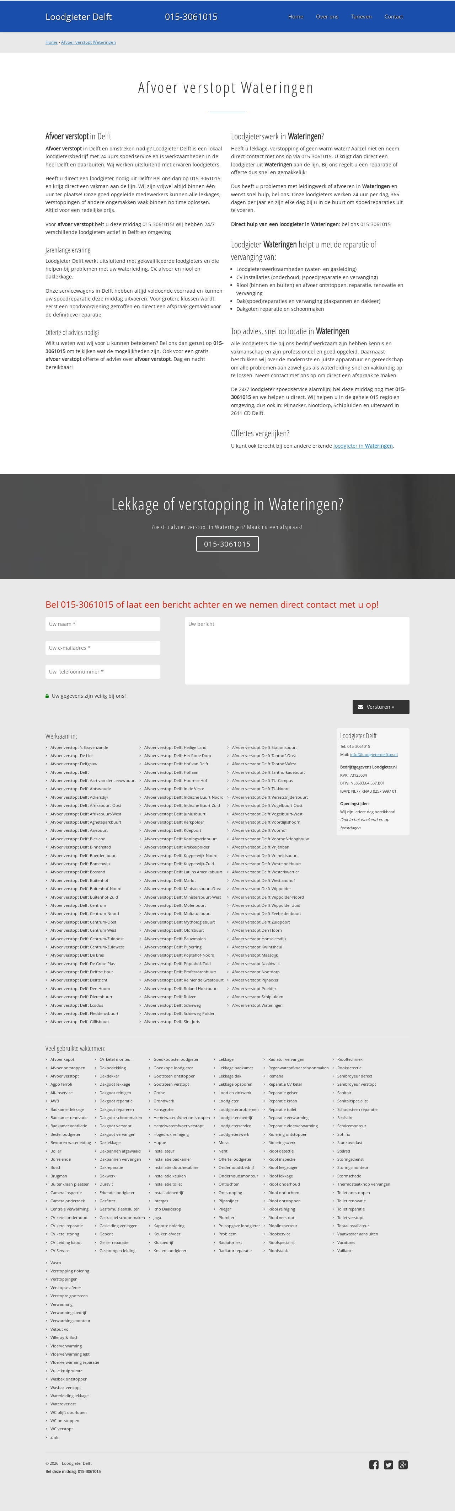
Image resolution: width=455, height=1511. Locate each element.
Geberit (106, 1233)
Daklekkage (110, 1142)
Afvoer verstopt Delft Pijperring (173, 946)
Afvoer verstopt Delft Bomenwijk (80, 863)
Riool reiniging (281, 1209)
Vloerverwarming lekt (70, 1354)
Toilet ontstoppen (353, 1192)
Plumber (226, 1217)
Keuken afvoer (167, 1233)
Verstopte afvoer (65, 1287)
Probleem (227, 1233)
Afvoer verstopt (64, 1076)
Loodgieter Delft (79, 16)
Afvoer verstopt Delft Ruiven (170, 996)
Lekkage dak (230, 1076)
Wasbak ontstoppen (68, 1379)
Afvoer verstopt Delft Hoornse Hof (175, 780)
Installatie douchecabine (176, 1167)
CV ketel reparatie (66, 1225)
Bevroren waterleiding (70, 1142)
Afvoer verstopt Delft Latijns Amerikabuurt (183, 871)
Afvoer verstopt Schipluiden (257, 996)
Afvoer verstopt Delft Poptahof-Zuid (177, 963)
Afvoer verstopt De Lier (71, 755)
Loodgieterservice (235, 1125)
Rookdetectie (349, 1067)
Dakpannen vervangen (120, 1159)
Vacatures (346, 1242)
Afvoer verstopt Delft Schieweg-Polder (179, 1013)
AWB (54, 1100)
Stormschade (349, 1176)
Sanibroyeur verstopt (356, 1084)
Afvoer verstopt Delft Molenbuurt (175, 905)
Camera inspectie (66, 1192)
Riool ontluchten (283, 1192)
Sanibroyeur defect (354, 1076)
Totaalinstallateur (353, 1225)
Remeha (275, 1076)
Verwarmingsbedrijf (68, 1312)
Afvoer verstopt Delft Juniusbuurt (174, 813)
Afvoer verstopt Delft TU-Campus (262, 780)
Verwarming (61, 1304)
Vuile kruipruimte (66, 1370)
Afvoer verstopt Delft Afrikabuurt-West (85, 813)
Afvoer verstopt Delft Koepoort (172, 830)
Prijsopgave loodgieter (239, 1225)
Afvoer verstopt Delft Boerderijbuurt (83, 855)
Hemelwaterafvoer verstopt (179, 1125)
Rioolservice (279, 1233)
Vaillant (344, 1250)
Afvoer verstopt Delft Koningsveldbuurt (180, 838)
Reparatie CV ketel (285, 1084)
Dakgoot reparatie (116, 1100)
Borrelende (60, 1159)
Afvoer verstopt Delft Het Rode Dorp (177, 755)
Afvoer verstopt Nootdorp (256, 971)
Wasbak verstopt (65, 1387)
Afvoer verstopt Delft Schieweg (172, 1005)
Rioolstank (278, 1250)
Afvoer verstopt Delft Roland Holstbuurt (181, 988)
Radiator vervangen (286, 1059)
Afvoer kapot (62, 1059)
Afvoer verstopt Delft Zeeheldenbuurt (266, 913)
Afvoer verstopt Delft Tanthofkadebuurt (268, 772)
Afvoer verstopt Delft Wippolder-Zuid (266, 905)
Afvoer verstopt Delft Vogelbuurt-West (267, 813)
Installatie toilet (168, 1184)
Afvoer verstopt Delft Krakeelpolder (176, 847)
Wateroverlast (63, 1403)
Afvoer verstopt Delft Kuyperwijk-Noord (181, 855)
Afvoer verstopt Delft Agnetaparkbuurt (85, 822)
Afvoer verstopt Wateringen (88, 42)
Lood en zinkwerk (235, 1092)
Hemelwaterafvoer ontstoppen (182, 1117)
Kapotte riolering (169, 1225)
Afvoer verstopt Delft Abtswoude (80, 788)
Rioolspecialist (281, 1242)
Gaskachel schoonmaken (122, 1217)
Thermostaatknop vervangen (363, 1184)
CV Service (59, 1250)
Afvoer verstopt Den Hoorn (257, 930)
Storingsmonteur (352, 1167)
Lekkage (226, 1059)
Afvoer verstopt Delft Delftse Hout (81, 971)
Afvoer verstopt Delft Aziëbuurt (79, 830)
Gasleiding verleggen (119, 1225)
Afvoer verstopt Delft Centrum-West (83, 930)
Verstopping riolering (69, 1270)
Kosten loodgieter (170, 1250)
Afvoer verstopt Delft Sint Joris (172, 1021)
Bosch (55, 1167)
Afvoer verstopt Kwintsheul (257, 946)
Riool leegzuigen (283, 1167)
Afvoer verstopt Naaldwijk (256, 963)
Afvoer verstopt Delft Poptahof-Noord (179, 955)
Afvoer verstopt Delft (69, 772)
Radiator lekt (230, 1242)
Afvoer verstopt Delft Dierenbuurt (81, 996)
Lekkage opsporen (235, 1084)
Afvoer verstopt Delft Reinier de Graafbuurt (184, 980)
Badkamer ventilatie (68, 1125)
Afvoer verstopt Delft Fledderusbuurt (84, 1013)
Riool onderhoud (284, 1184)
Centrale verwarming (69, 1209)
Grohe (159, 1092)
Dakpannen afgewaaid (120, 1151)
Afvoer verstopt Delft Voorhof (259, 830)
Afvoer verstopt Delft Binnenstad (80, 847)
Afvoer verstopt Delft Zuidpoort (261, 922)
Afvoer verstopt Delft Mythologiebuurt (179, 922)
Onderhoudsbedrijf (236, 1167)
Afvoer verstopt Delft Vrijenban (260, 847)
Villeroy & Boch (64, 1337)
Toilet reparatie (351, 1209)
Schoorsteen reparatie (357, 1109)
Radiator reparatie (235, 1250)
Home (52, 42)
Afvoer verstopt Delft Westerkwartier (265, 871)
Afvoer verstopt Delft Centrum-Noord (84, 913)
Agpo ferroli (61, 1084)
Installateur (164, 1151)
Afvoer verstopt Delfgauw (73, 763)
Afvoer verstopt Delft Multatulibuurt (177, 913)
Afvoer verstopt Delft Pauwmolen (175, 938)
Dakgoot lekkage (115, 1084)
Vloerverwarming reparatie (74, 1362)
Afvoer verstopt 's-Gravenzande (79, 747)
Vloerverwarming (66, 1345)
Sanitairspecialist (352, 1100)
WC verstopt (61, 1428)
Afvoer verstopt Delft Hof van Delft (176, 763)
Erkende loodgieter (117, 1192)
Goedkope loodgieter (173, 1067)
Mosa (224, 1142)
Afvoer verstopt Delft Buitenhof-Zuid (84, 897)
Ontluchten (229, 1184)
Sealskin (344, 1117)
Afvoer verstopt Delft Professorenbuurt (180, 971)
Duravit (106, 1184)
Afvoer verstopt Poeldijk (254, 988)
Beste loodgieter (65, 1134)
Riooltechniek (350, 1059)
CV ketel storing (64, 1233)
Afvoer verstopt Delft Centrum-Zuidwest (87, 946)
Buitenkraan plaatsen (70, 1184)
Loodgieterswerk (234, 1134)
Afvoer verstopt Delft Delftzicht (78, 980)
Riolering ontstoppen (287, 1134)
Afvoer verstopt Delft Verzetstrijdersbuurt (270, 797)
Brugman (58, 1176)
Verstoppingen (63, 1279)
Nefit (223, 1151)
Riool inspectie (281, 1159)
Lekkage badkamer (236, 1067)
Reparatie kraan (282, 1100)
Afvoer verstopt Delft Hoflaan (171, 772)
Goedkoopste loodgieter (176, 1059)
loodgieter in (363, 445)
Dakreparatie (111, 1167)
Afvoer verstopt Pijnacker (255, 980)
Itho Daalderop (167, 1209)
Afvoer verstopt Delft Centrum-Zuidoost (87, 938)
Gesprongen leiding (117, 1250)
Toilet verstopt (350, 1217)
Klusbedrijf (163, 1242)
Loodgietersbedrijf (235, 1117)
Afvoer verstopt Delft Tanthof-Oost (264, 755)
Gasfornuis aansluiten (120, 1209)
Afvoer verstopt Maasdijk (255, 955)
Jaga (157, 1217)
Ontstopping (230, 1192)
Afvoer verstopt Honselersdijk (259, 938)
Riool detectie (281, 1151)
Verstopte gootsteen (69, 1295)
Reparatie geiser (283, 1092)
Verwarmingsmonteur (70, 1320)
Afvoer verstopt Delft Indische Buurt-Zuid (182, 805)
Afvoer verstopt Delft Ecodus (76, 1005)
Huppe (160, 1142)
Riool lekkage (280, 1176)
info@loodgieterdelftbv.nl (374, 754)
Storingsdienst (350, 1159)
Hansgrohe (163, 1109)
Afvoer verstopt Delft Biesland (78, 838)
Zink (54, 1437)
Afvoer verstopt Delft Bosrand (77, 871)
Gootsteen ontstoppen (175, 1076)
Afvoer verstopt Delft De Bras (77, 955)
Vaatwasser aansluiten (357, 1233)
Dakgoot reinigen (115, 1092)
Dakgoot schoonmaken (121, 1117)
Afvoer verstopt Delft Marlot (170, 880)
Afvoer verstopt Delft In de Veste (174, 788)
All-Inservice (61, 1092)
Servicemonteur (351, 1125)
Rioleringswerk (281, 1142)
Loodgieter (229, 1100)
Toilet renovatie (351, 1200)
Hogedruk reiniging (171, 1134)
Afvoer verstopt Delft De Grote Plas (82, 963)
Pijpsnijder (228, 1200)
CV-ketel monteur (116, 1059)
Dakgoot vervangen (117, 1134)
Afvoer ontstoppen (67, 1067)
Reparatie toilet (282, 1109)
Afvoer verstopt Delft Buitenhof (79, 880)
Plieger (225, 1209)
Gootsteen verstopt (171, 1084)
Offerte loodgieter (235, 1159)
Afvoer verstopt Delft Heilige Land (175, 747)
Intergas (161, 1200)
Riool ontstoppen (284, 1200)
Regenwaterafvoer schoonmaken (298, 1067)
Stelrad (343, 1151)
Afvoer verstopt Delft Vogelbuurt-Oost (267, 805)
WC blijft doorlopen (68, 1412)
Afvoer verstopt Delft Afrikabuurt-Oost (85, 805)
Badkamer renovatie (68, 1117)
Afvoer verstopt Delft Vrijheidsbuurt (265, 855)
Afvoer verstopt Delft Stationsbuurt (264, 747)
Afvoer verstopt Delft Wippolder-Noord (268, 897)
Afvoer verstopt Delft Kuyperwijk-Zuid (179, 863)
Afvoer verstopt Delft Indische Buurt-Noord (184, 797)
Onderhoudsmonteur (238, 1176)
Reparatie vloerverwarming (293, 1125)
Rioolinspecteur (282, 1225)
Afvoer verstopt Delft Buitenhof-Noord (86, 888)
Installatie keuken (170, 1176)
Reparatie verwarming (288, 1117)
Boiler (55, 1151)
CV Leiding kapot (66, 1242)
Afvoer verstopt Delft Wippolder (261, 888)
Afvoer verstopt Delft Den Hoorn (80, 988)
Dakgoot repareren (117, 1109)
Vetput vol (60, 1329)
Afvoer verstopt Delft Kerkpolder (174, 822)
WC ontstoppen (64, 1420)
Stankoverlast (349, 1142)
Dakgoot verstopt (116, 1125)
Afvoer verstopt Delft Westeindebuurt (266, 863)
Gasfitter (107, 1200)
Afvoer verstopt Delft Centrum (78, 905)
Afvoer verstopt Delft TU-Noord (261, 788)
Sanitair (344, 1092)
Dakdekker (109, 1076)
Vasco (55, 1262)
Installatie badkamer (172, 1159)
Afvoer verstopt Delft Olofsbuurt (174, 930)
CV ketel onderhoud (68, 1217)
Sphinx (343, 1134)
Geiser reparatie (114, 1242)
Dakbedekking (113, 1067)
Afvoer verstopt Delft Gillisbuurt (79, 1021)
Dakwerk (108, 1176)
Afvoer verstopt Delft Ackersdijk (79, 797)
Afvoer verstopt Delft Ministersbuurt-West (182, 897)
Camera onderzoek (67, 1200)
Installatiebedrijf (168, 1192)
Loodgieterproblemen (239, 1109)
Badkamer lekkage (67, 1109)
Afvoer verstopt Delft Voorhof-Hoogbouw (270, 838)
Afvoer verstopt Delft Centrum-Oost (83, 922)
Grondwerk (164, 1100)
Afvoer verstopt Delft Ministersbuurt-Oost (182, 888)
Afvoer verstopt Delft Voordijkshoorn (266, 822)
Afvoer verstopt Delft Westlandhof (263, 880)
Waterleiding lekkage (69, 1395)
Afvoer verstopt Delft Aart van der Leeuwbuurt (93, 780)
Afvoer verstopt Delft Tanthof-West (264, 763)
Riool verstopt (281, 1217)
